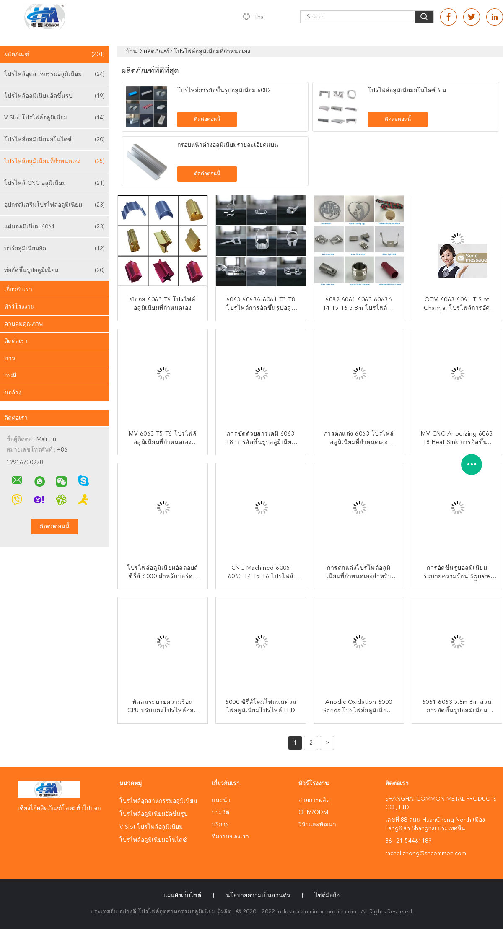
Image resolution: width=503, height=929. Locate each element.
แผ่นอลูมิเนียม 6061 (54, 227)
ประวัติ (220, 812)
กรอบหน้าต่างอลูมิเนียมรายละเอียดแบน (227, 145)
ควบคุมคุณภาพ (23, 324)
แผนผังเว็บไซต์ (182, 895)
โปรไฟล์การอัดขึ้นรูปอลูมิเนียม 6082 (224, 90)
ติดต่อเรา (16, 341)
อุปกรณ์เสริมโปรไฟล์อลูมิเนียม (54, 205)
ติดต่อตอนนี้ (207, 119)
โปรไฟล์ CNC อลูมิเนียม (54, 183)
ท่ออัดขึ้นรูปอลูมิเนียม (54, 270)
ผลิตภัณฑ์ (54, 54)
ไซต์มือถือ (327, 895)
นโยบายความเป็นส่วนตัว (258, 895)
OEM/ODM (313, 812)
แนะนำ (221, 800)
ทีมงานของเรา (230, 837)
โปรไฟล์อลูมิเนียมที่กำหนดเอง (54, 161)
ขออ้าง (12, 393)
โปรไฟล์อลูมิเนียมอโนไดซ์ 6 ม (407, 90)
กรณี (10, 376)
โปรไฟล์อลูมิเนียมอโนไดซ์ (54, 139)
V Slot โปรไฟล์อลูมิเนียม (54, 118)
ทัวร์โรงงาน (19, 307)
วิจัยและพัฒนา (317, 825)
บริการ (220, 825)
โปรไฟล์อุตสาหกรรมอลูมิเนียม (54, 74)
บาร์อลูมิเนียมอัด (54, 248)
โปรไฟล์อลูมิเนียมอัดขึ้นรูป (54, 96)
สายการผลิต (314, 800)
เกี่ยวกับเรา (18, 290)
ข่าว (9, 358)
